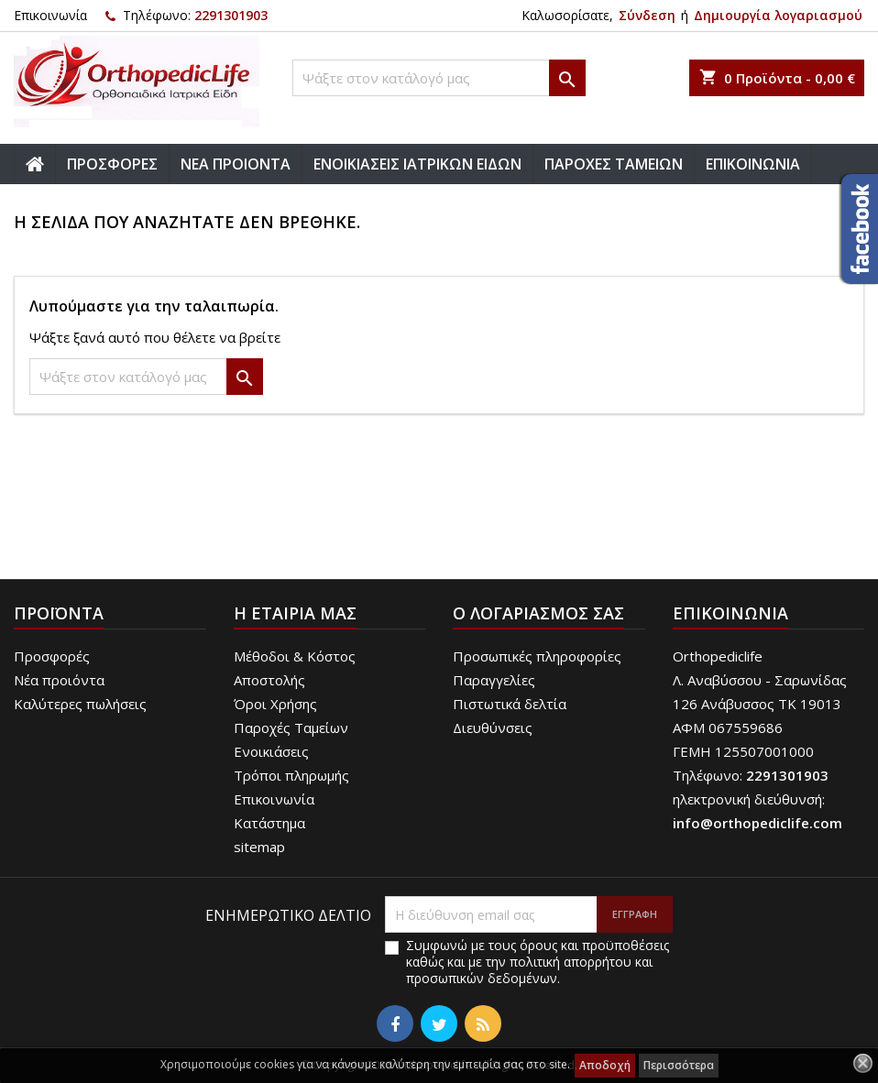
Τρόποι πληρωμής (291, 775)
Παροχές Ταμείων (291, 727)
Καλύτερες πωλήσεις (80, 704)
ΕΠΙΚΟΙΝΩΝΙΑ (753, 164)
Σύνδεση (647, 15)
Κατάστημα (269, 823)
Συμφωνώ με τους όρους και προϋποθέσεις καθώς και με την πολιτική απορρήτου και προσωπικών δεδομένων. (537, 962)
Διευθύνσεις (492, 727)
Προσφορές (52, 656)
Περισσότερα (678, 1065)
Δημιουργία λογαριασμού (778, 15)
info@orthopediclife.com (757, 823)
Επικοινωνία (50, 15)
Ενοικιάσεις (271, 751)
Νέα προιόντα (59, 680)
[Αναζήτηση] (438, 78)
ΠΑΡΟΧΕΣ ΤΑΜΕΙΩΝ (613, 164)
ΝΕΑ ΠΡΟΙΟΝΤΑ (236, 164)
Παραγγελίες (494, 680)
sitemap (259, 846)
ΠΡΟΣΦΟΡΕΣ (112, 164)
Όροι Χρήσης (275, 704)
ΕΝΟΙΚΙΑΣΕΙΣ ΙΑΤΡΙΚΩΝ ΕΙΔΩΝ (417, 164)
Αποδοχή (605, 1065)
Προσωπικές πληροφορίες (537, 656)
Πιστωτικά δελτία (509, 704)
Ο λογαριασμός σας (538, 613)
